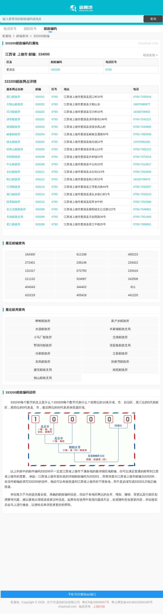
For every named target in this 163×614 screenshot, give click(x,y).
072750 (81, 270)
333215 (40, 201)
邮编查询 (22, 36)
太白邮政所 (13, 171)
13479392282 (141, 141)
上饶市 (22, 54)
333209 (40, 164)
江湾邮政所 (13, 186)
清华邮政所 (13, 119)
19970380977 (141, 104)
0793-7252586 (142, 201)
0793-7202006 (142, 171)
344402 (81, 287)
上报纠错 (99, 606)
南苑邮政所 (120, 369)
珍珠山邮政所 (14, 149)
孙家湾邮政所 (120, 361)
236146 (81, 262)
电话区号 (10, 28)
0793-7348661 (142, 209)
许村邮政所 (13, 156)
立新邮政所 (120, 353)
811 (132, 287)
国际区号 (30, 28)
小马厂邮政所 (43, 337)
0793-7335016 (142, 96)
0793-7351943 (142, 216)
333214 (40, 194)
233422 (133, 262)
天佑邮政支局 (14, 216)
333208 (40, 156)
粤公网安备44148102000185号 (132, 602)
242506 (133, 279)
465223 (133, 254)
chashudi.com (148, 43)
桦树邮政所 (42, 321)
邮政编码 (50, 28)
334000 (44, 54)
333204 (40, 134)
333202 (40, 104)
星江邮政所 (13, 224)
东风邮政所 (42, 361)
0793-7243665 (142, 126)
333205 (40, 141)
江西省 (10, 54)
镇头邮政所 (13, 141)
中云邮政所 (13, 164)
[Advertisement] (81, 546)
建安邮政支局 (43, 369)
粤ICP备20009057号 (95, 602)
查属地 (6, 36)
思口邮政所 (13, 96)
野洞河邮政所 (43, 345)
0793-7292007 (142, 186)
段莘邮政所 (13, 201)
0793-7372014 (142, 156)
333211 (40, 171)
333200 (55, 69)
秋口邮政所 (13, 179)
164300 (30, 254)
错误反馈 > (150, 55)
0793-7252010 (142, 194)
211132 (30, 279)
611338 (81, 254)
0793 (109, 69)
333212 (40, 179)
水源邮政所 (42, 329)
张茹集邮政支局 (120, 345)
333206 (40, 149)
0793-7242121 (142, 119)
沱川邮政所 (13, 111)
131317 (30, 270)
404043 (30, 287)
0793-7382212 (142, 149)
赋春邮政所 (13, 134)
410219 (30, 295)
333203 (40, 126)
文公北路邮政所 (16, 209)
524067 (81, 279)
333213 (40, 186)
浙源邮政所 (13, 126)
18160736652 (141, 111)
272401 (30, 262)
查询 (153, 19)
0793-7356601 (142, 224)
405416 (81, 295)
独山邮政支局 (43, 378)
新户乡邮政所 (120, 321)
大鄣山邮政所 (14, 104)
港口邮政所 (13, 194)
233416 (133, 270)
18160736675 (141, 179)
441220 (133, 295)
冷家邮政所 (42, 353)
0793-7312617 (142, 164)
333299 (40, 209)
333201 (40, 96)
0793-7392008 (142, 134)
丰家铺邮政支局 (120, 329)
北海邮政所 (120, 337)
